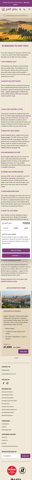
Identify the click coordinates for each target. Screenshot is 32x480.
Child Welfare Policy (7, 395)
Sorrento (12, 178)
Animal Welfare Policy (8, 412)
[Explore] (16, 299)
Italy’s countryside (12, 92)
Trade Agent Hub (6, 430)
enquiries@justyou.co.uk (9, 374)
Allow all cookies (16, 250)
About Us (4, 437)
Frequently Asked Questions (10, 446)
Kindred (4, 443)
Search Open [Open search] (20, 9)
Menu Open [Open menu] (29, 9)
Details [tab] (16, 228)
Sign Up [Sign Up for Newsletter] (25, 456)
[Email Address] (11, 456)
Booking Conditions (7, 392)
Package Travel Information (9, 400)
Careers (4, 427)
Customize (16, 255)
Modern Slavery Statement (9, 409)
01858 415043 (5, 370)
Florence (4, 163)
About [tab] (26, 228)
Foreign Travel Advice (8, 406)
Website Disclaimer (7, 415)
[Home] (9, 9)
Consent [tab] (5, 228)
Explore (23, 351)
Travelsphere (5, 424)
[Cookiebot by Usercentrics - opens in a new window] (23, 223)
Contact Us (5, 440)
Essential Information (8, 398)
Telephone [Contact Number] (24, 9)
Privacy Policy (5, 403)
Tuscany (13, 195)
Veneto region (5, 137)
